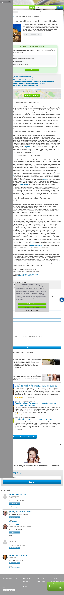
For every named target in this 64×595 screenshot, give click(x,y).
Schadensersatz (25, 244)
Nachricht (6, 333)
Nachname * (6, 306)
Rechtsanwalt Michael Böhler (18, 525)
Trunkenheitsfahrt (23, 184)
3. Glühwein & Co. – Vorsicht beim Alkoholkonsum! (20, 79)
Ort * (4, 317)
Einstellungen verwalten (32, 307)
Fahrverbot (6, 169)
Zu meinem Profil (14, 503)
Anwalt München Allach (13, 507)
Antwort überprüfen (32, 70)
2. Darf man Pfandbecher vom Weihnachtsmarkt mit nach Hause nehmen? (25, 78)
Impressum (55, 578)
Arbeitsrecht (7, 373)
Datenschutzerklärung (56, 581)
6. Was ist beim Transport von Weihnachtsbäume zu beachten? (23, 85)
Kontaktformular (55, 465)
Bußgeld (45, 179)
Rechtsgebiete (30, 2)
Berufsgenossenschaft (36, 245)
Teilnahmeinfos (40, 584)
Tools (48, 2)
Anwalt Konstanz (12, 536)
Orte (36, 2)
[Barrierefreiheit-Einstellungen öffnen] (62, 300)
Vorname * (6, 301)
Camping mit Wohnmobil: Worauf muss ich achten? (33, 419)
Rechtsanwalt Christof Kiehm (18, 494)
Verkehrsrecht (8, 357)
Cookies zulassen (32, 304)
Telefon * (5, 323)
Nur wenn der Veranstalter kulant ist (17, 61)
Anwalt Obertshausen (13, 521)
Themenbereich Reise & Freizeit (30, 274)
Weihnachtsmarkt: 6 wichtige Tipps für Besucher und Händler (31, 12)
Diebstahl (27, 146)
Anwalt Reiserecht (12, 16)
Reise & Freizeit (14, 12)
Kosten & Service (41, 581)
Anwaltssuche (6, 12)
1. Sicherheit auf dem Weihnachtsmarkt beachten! (19, 76)
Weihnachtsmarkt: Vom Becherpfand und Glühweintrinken (36, 386)
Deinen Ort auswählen (32, 95)
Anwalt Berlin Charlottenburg (14, 567)
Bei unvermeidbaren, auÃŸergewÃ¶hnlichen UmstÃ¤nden (22, 58)
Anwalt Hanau (11, 552)
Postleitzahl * (6, 312)
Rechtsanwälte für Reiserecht (24, 275)
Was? (3, 7)
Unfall (33, 242)
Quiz (52, 2)
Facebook (39, 587)
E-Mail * (5, 328)
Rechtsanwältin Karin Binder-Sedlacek (20, 511)
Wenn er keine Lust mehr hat (15, 55)
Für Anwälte (58, 2)
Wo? (32, 7)
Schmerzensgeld (35, 244)
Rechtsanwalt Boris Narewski (18, 555)
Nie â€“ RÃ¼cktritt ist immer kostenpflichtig (19, 64)
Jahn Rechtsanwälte (15, 542)
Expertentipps (42, 2)
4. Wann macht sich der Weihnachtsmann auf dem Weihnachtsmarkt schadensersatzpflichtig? (30, 81)
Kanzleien (25, 587)
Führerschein (10, 175)
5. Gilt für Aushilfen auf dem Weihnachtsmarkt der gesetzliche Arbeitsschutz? (26, 83)
